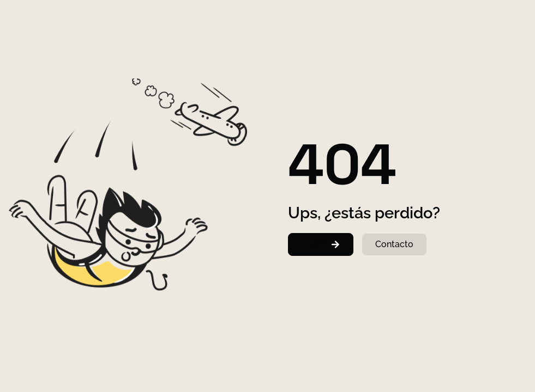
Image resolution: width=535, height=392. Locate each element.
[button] (320, 244)
